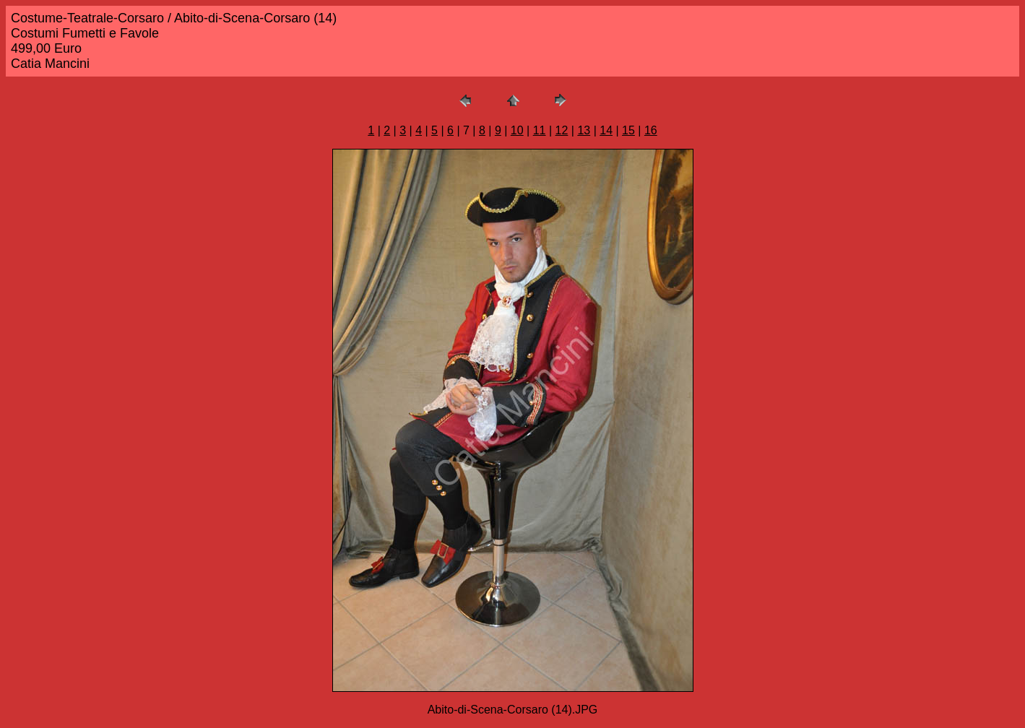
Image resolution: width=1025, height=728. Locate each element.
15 (628, 130)
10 (517, 130)
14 (606, 130)
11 (539, 130)
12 (561, 130)
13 (583, 130)
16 (650, 130)
